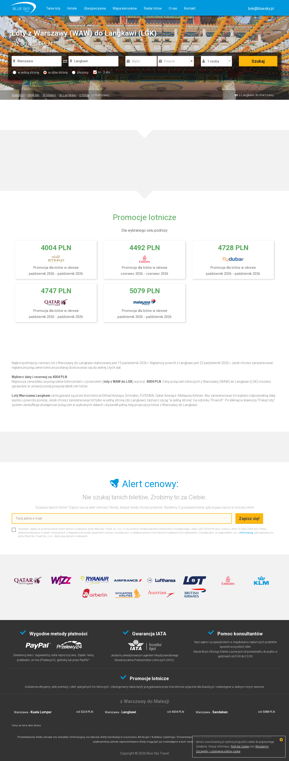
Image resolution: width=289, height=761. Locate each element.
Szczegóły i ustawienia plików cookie (218, 751)
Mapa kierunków (125, 8)
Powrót (169, 61)
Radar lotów (153, 8)
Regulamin (262, 746)
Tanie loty (53, 8)
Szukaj (258, 61)
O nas (173, 8)
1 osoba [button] (213, 61)
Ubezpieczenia (95, 8)
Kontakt (190, 8)
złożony (80, 72)
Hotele (72, 8)
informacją (246, 532)
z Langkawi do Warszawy (256, 95)
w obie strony (55, 72)
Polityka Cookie (240, 746)
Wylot (136, 61)
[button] (261, 8)
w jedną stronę (26, 72)
